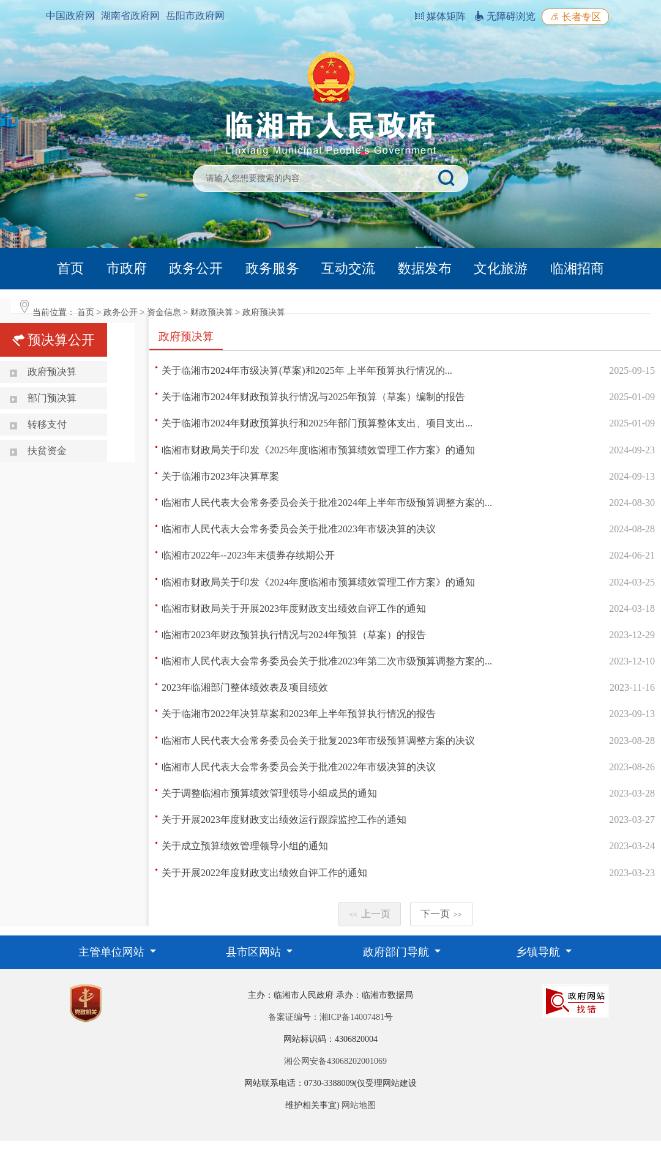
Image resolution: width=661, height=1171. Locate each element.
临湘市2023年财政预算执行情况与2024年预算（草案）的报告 (294, 635)
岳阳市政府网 (195, 15)
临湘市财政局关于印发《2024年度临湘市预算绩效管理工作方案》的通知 (318, 582)
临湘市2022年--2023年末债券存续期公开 (248, 555)
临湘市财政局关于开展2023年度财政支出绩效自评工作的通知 (294, 608)
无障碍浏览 (505, 16)
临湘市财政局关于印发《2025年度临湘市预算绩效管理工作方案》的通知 (318, 450)
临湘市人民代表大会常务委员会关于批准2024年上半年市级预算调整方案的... (327, 502)
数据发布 (425, 268)
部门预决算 (52, 398)
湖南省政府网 (130, 15)
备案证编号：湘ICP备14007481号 (330, 1017)
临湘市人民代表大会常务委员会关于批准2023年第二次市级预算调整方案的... (327, 661)
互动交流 (348, 268)
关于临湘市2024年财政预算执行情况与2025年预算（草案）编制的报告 (313, 397)
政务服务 (272, 268)
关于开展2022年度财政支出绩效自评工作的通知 (264, 873)
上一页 (369, 914)
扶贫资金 (47, 450)
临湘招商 (577, 268)
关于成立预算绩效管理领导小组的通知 (245, 846)
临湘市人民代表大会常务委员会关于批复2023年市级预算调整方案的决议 (318, 740)
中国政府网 (70, 15)
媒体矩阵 (440, 16)
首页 (70, 268)
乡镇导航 (539, 952)
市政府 (126, 268)
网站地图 (359, 1105)
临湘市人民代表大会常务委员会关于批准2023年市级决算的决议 (299, 529)
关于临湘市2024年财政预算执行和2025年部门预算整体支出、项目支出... (317, 423)
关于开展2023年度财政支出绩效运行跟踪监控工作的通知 (284, 819)
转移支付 (47, 424)
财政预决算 (211, 312)
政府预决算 (263, 312)
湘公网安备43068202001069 (335, 1061)
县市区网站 (255, 952)
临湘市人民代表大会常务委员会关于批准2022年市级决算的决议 (299, 767)
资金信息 (164, 312)
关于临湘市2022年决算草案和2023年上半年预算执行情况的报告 (299, 713)
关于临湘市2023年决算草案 (220, 476)
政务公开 (196, 268)
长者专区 (575, 17)
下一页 (441, 914)
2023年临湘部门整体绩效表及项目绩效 (245, 687)
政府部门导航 (397, 952)
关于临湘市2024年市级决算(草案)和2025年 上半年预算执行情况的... (307, 370)
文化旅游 (501, 268)
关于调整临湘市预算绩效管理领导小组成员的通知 (269, 793)
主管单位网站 (113, 952)
